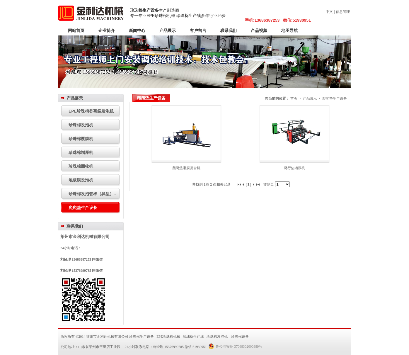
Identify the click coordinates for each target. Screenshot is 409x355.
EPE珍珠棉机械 (168, 336)
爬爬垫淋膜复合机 (186, 168)
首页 (293, 98)
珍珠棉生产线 (193, 336)
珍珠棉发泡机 (217, 336)
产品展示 (310, 98)
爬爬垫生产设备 (334, 98)
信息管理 (343, 12)
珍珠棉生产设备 (144, 10)
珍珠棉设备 (240, 336)
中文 (329, 12)
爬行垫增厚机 (294, 168)
